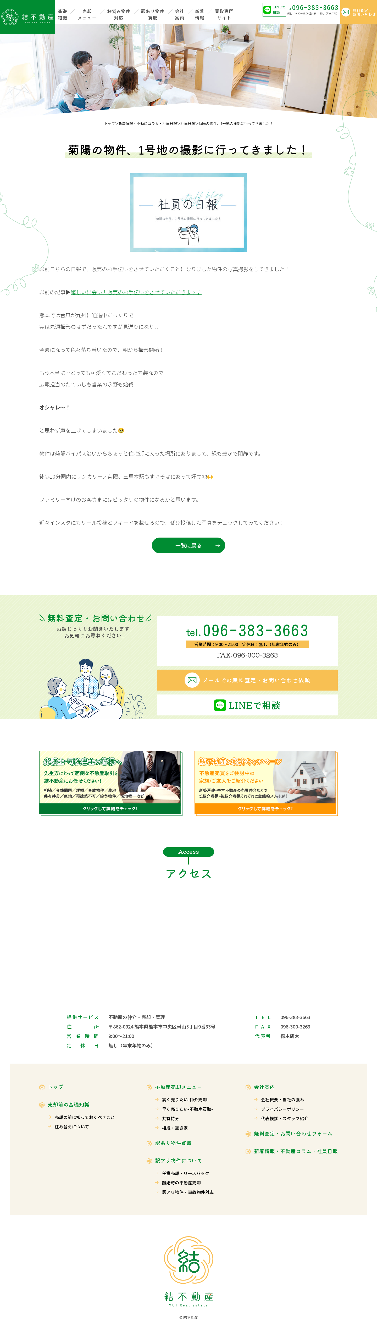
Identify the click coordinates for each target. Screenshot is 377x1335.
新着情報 (199, 14)
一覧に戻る (188, 545)
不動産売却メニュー (178, 1087)
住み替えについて (72, 1126)
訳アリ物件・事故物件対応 (188, 1192)
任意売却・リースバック (185, 1173)
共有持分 (170, 1118)
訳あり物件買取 (152, 14)
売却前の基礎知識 (69, 1104)
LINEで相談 (279, 9)
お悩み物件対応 (118, 14)
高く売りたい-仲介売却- (185, 1099)
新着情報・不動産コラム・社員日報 (147, 123)
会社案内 (179, 14)
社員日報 (187, 123)
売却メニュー (86, 14)
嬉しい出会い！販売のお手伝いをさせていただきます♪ (136, 292)
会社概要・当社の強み (282, 1099)
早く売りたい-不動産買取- (187, 1109)
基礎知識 (62, 14)
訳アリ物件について (178, 1160)
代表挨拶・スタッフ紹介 (284, 1118)
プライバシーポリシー (282, 1109)
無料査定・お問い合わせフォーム (293, 1133)
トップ (109, 123)
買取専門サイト (224, 14)
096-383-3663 (313, 7)
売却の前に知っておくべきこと (85, 1117)
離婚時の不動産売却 (181, 1182)
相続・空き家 (175, 1128)
